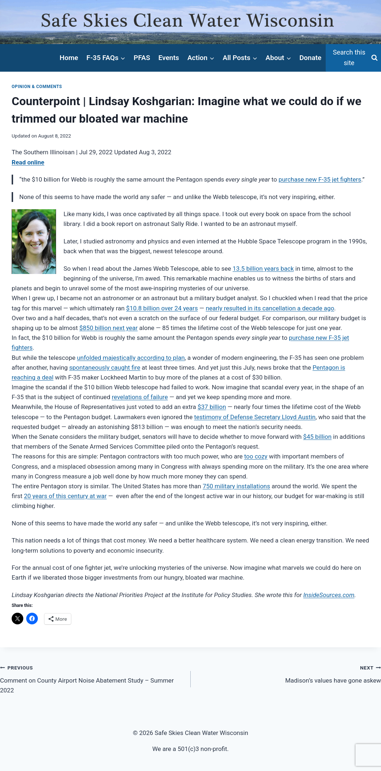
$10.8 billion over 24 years (162, 308)
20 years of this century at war (65, 496)
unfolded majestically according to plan (130, 357)
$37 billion (212, 406)
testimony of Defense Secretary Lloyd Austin (254, 417)
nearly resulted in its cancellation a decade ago (270, 308)
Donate (310, 57)
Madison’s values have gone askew (289, 673)
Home (69, 57)
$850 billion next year (108, 327)
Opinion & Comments (37, 86)
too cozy (255, 456)
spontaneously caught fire (104, 367)
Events (168, 57)
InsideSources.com (328, 595)
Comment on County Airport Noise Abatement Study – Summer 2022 (92, 678)
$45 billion (317, 436)
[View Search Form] (353, 58)
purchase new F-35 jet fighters (319, 179)
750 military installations (236, 486)
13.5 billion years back (263, 268)
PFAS (142, 57)
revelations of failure (140, 397)
